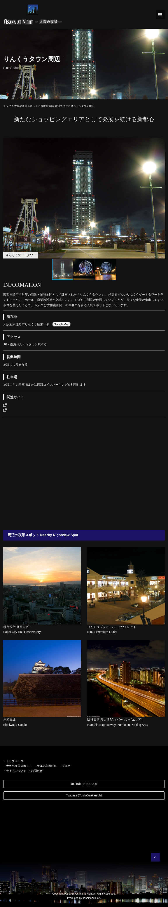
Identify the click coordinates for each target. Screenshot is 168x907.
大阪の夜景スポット (26, 106)
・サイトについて (14, 770)
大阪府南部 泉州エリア (54, 106)
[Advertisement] (84, 473)
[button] (160, 141)
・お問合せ (35, 770)
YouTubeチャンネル (84, 784)
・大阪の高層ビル (45, 766)
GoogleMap (61, 324)
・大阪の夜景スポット (17, 766)
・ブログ (64, 766)
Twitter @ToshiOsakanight (84, 795)
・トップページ (13, 761)
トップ (7, 106)
